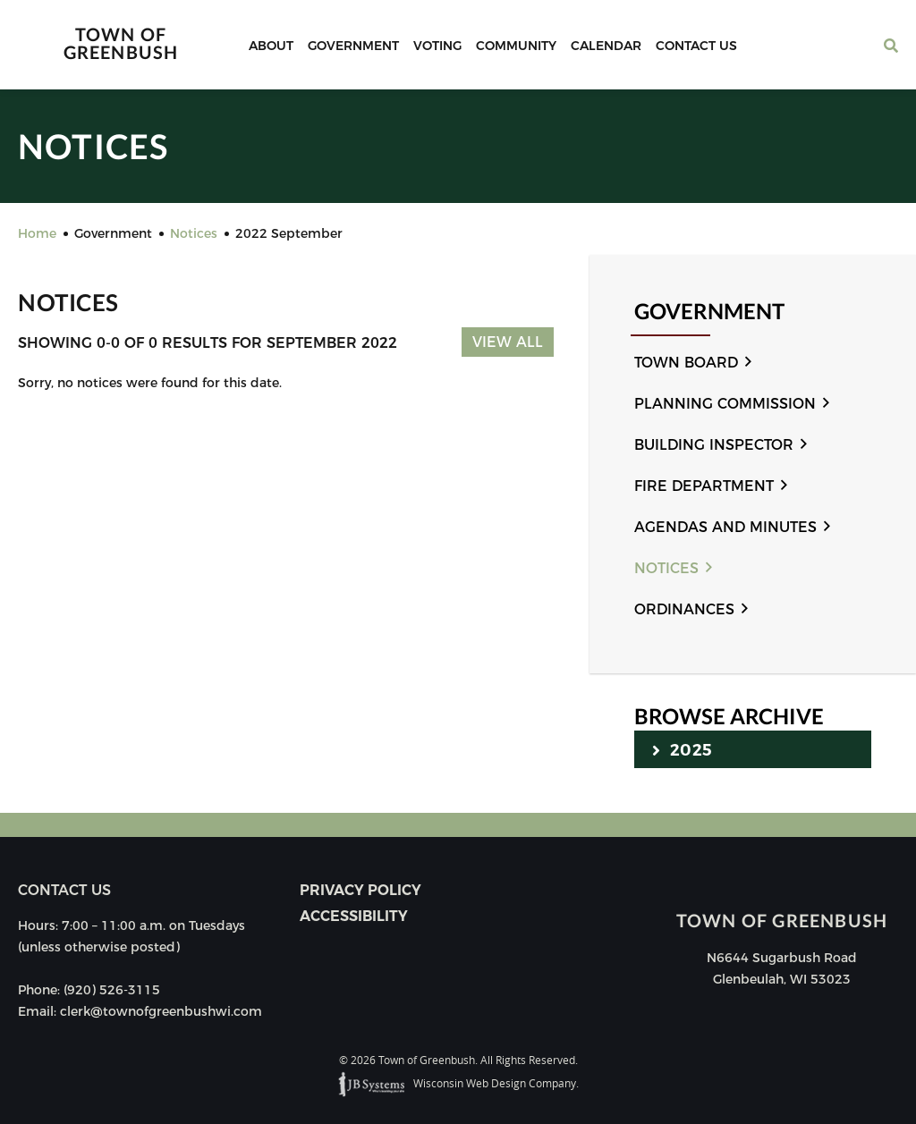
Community (516, 46)
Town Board (686, 362)
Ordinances (684, 609)
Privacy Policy (360, 890)
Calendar (606, 46)
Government (353, 46)
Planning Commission (725, 403)
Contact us (64, 890)
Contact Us (696, 46)
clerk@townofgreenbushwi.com (161, 1011)
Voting (437, 46)
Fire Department (704, 485)
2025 (682, 749)
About (271, 46)
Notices (666, 568)
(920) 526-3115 (112, 990)
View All (507, 342)
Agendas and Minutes (725, 527)
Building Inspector (713, 444)
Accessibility (354, 916)
